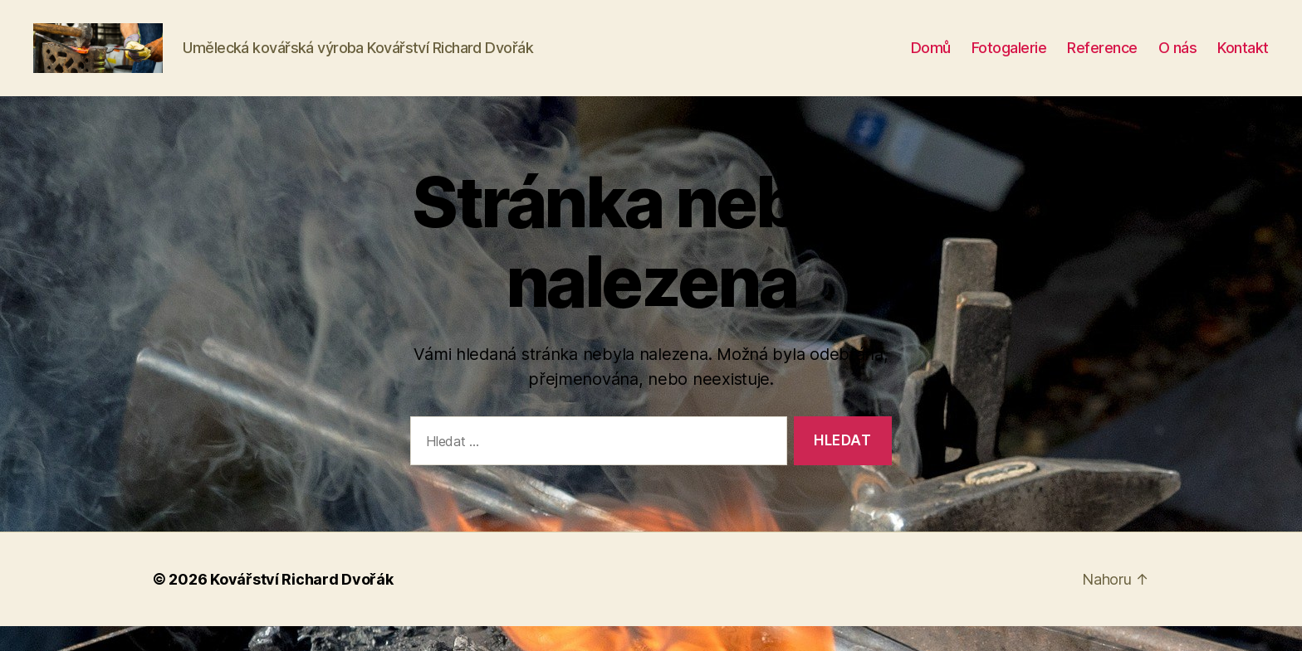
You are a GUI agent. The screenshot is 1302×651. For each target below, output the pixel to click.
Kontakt (1243, 60)
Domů (931, 60)
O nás (1177, 60)
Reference (1102, 60)
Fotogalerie (1009, 60)
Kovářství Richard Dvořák (302, 604)
